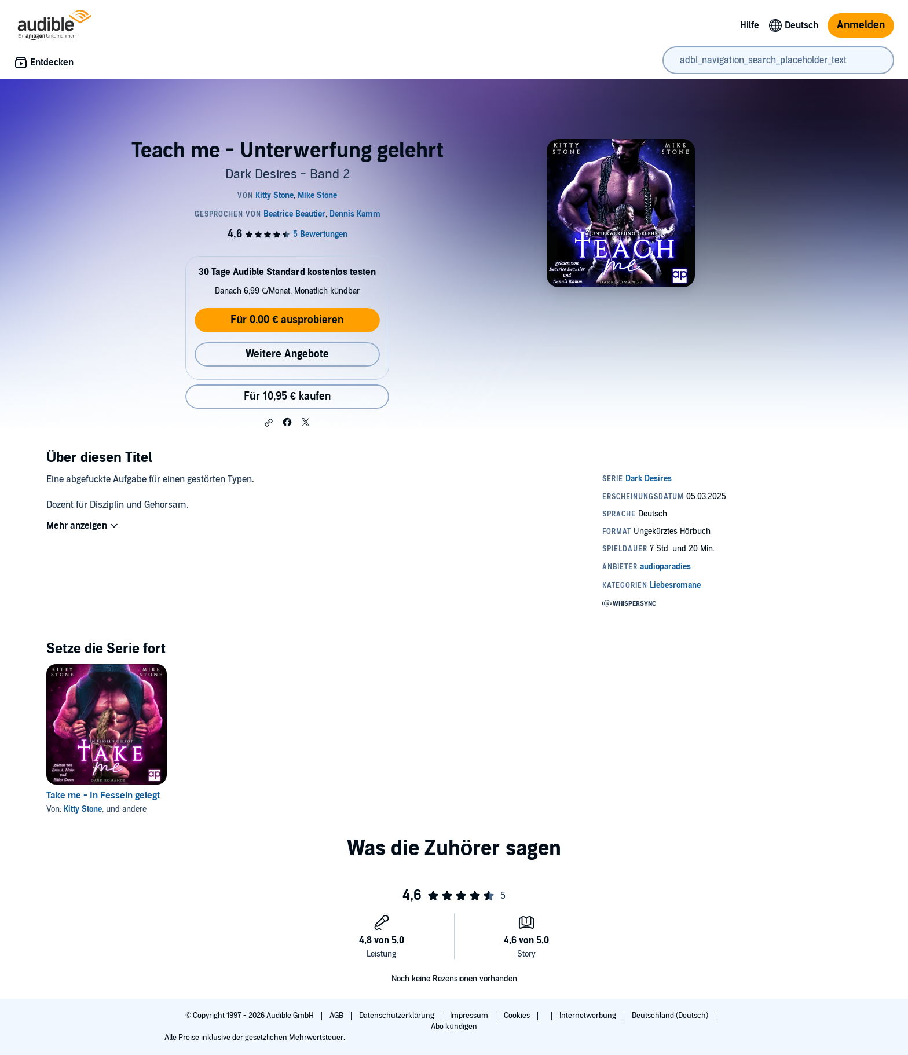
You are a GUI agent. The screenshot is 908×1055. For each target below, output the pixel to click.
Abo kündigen (454, 1026)
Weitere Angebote (287, 354)
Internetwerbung (588, 1015)
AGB (337, 1015)
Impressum (470, 1015)
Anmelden (861, 25)
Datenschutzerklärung (397, 1015)
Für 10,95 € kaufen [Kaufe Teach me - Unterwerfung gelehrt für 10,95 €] (287, 396)
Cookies (518, 1015)
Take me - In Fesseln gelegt (103, 795)
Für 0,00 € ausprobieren (286, 320)
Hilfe (749, 25)
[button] (268, 422)
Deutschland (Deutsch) (671, 1015)
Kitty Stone (83, 809)
